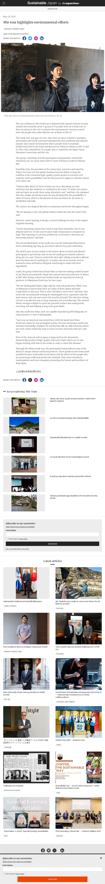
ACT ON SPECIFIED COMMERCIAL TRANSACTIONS (47, 867)
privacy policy (23, 539)
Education (59, 836)
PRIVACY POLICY (57, 864)
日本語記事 (7, 747)
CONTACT (44, 864)
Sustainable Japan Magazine (65, 702)
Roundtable (60, 654)
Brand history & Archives (12, 790)
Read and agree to (17, 539)
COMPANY (71, 867)
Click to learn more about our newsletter (20, 527)
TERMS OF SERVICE (73, 864)
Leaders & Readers (10, 606)
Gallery (58, 745)
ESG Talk (7, 699)
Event (6, 836)
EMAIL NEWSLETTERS (29, 864)
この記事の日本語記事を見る (28, 371)
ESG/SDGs (59, 608)
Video (58, 793)
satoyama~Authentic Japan (14, 29)
